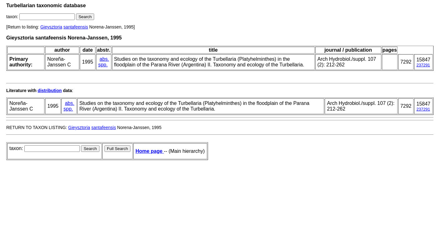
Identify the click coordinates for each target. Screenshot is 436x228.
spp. (103, 64)
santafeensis (75, 26)
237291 (423, 65)
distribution (50, 90)
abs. (104, 59)
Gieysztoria (51, 26)
